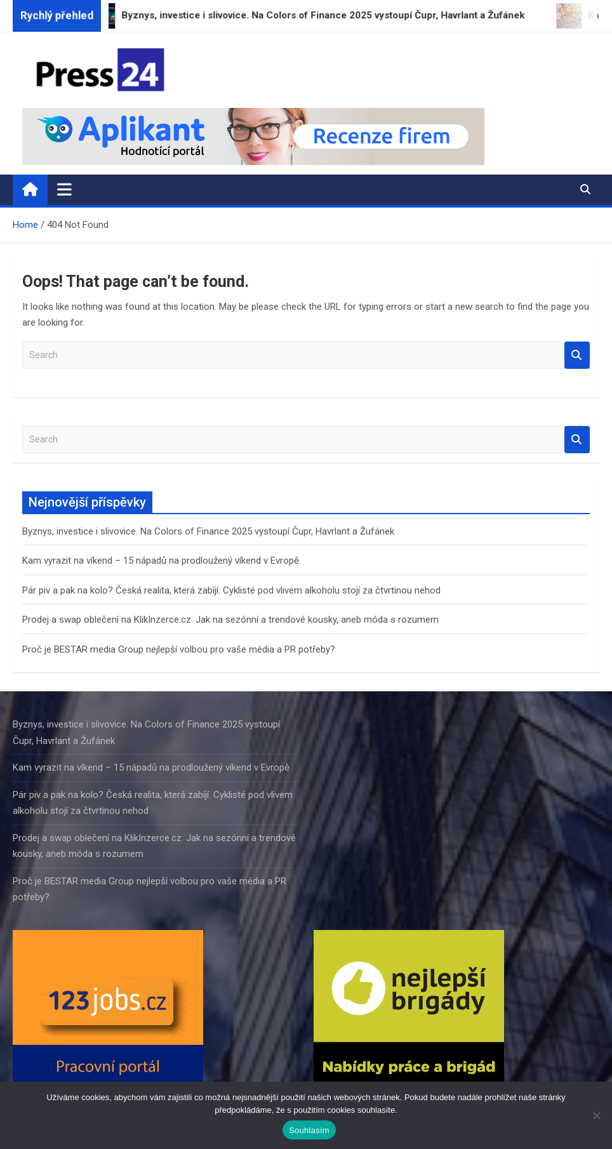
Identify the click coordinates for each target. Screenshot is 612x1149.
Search (577, 355)
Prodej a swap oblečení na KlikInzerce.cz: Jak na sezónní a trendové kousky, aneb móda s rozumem (230, 619)
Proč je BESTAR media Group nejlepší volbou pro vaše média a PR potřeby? (178, 649)
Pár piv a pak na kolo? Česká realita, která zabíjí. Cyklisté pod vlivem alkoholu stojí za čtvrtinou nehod (231, 590)
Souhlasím (309, 1130)
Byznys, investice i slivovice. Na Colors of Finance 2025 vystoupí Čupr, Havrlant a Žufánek (208, 531)
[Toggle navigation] (64, 189)
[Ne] (596, 1115)
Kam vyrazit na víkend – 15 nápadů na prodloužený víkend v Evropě (160, 560)
